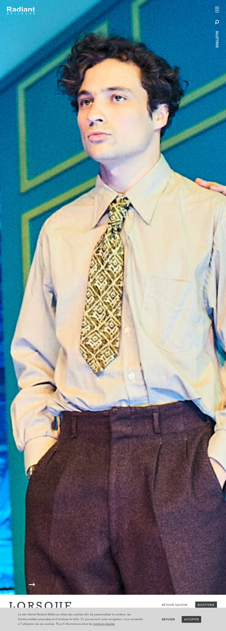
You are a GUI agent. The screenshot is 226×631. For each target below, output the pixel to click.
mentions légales (104, 624)
